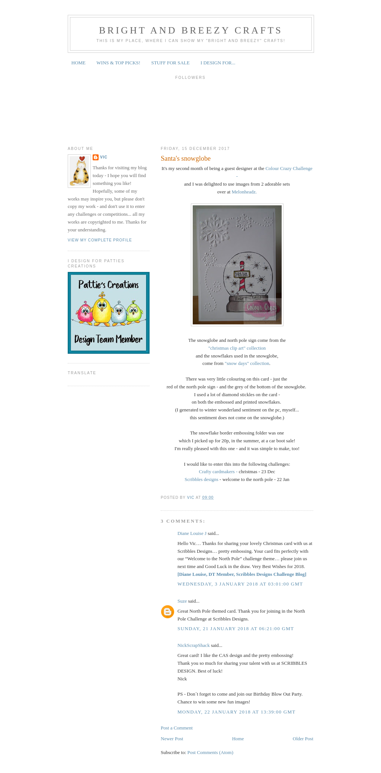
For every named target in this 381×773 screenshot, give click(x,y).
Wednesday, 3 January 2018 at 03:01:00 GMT (240, 584)
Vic (104, 157)
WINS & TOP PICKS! (118, 62)
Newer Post (172, 738)
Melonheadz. (244, 192)
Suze (182, 601)
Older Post (303, 738)
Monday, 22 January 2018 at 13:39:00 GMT (236, 712)
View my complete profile (100, 240)
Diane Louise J (191, 533)
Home (238, 738)
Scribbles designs (201, 479)
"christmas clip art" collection (237, 348)
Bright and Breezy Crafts (191, 30)
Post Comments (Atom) (211, 752)
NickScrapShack (193, 645)
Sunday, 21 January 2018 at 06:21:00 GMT (235, 628)
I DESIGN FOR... (218, 62)
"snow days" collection (247, 363)
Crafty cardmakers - (218, 471)
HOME (78, 62)
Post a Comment (177, 728)
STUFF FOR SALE (170, 62)
